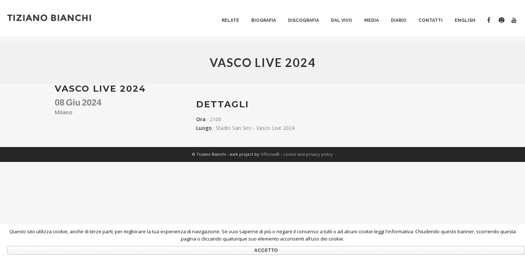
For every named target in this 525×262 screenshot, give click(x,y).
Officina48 (270, 154)
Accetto (266, 250)
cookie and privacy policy (308, 154)
